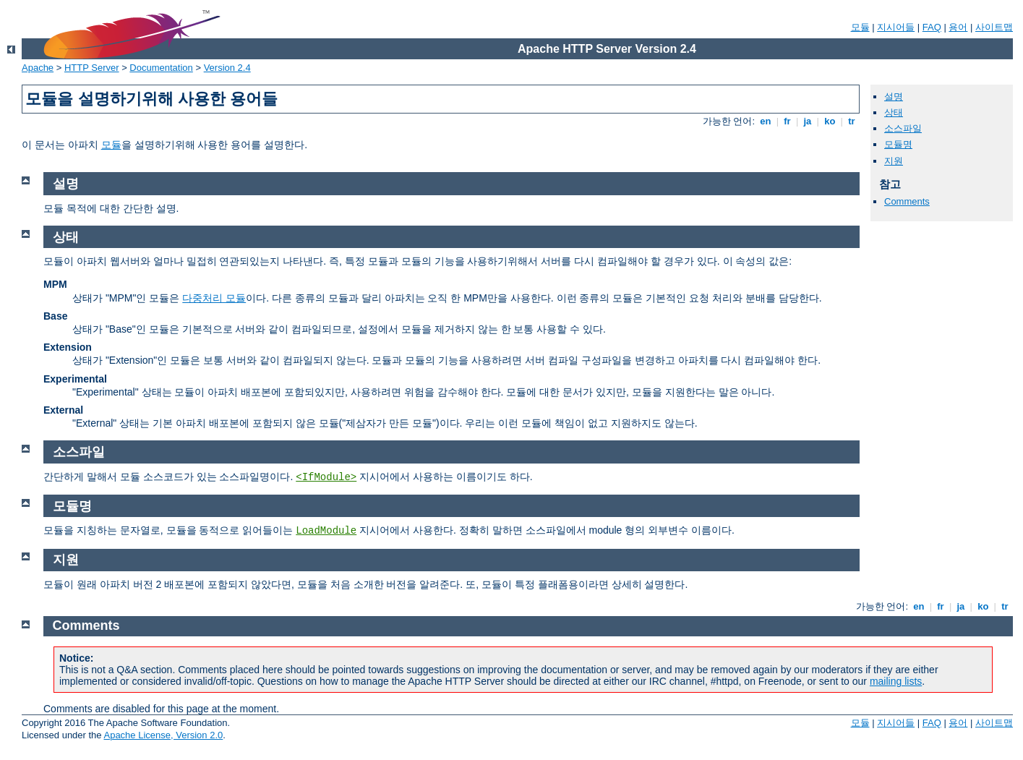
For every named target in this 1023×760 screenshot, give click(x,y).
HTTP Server (91, 67)
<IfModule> (326, 477)
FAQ (932, 27)
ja (807, 121)
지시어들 (896, 27)
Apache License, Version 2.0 (163, 735)
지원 (893, 160)
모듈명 (898, 144)
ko (830, 121)
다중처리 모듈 (214, 298)
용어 (958, 27)
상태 (893, 112)
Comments (907, 201)
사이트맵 (994, 27)
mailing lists (896, 681)
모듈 (860, 27)
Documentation (160, 67)
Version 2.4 (227, 67)
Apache (37, 67)
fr (788, 121)
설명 (893, 96)
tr (852, 121)
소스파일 (903, 128)
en (766, 121)
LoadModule (326, 531)
